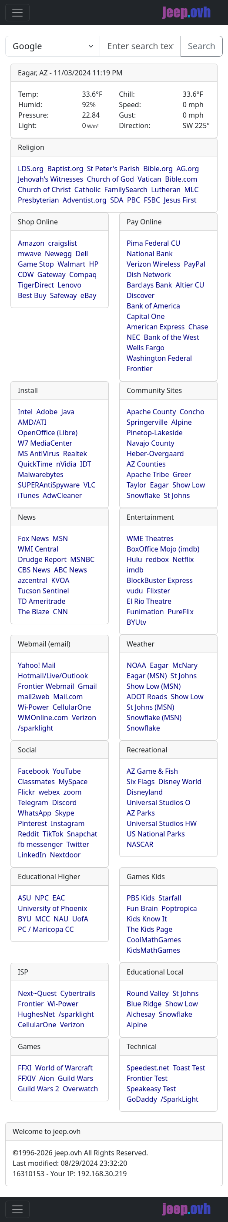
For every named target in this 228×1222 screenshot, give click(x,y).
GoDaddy (142, 1099)
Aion (46, 1078)
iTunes (28, 495)
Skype (64, 813)
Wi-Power (33, 707)
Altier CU (190, 285)
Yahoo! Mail (37, 665)
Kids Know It (147, 919)
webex (49, 792)
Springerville (147, 422)
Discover (140, 295)
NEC (133, 337)
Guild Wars (76, 1078)
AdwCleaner (62, 495)
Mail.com (68, 696)
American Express (156, 327)
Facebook (33, 771)
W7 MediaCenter (45, 443)
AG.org (187, 168)
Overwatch (80, 1088)
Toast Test (189, 1068)
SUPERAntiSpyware (49, 485)
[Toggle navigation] (17, 12)
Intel (25, 411)
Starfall (169, 898)
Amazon (31, 243)
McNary (185, 665)
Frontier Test (147, 1078)
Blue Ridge (144, 1004)
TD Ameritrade (42, 601)
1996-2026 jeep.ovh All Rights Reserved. (80, 1153)
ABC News (70, 570)
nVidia (66, 464)
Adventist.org (85, 200)
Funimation (145, 611)
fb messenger (40, 844)
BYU (24, 919)
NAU (61, 919)
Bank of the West (171, 337)
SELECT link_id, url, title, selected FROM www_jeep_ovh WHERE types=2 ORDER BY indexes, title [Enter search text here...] (52, 46)
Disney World (179, 781)
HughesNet (36, 1014)
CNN (60, 611)
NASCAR (140, 844)
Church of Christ (44, 189)
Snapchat (82, 834)
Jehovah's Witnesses (50, 179)
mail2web (34, 696)
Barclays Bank (149, 285)
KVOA (60, 580)
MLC (191, 189)
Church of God (110, 179)
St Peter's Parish (113, 168)
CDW (26, 274)
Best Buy (32, 295)
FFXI (24, 1068)
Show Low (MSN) (154, 686)
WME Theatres (150, 538)
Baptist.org (65, 168)
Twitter (78, 844)
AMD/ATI (32, 422)
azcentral (32, 580)
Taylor (136, 485)
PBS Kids (141, 898)
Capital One (146, 316)
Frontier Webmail (46, 686)
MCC (42, 919)
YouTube (67, 771)
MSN (60, 538)
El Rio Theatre (149, 601)
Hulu (134, 559)
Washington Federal (159, 358)
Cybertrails (77, 993)
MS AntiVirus (38, 453)
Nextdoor (65, 855)
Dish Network (149, 274)
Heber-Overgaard (155, 453)
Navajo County (150, 443)
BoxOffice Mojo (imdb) (163, 549)
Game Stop (36, 264)
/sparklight (35, 728)
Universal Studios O (159, 802)
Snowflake (143, 495)
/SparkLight (179, 1099)
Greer (182, 474)
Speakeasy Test (151, 1088)
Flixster (158, 591)
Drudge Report (42, 559)
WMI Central (38, 549)
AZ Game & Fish (152, 771)
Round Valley (148, 993)
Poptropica (179, 908)
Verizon (84, 717)
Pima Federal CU (153, 243)
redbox (157, 559)
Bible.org (158, 168)
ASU (24, 898)
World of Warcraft (64, 1068)
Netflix (183, 559)
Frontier (140, 368)
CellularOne (72, 707)
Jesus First (180, 200)
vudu (135, 591)
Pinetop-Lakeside (155, 432)
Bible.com (181, 179)
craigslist (62, 243)
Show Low (188, 485)
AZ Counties (146, 464)
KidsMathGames (153, 950)
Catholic (87, 189)
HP (94, 264)
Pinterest (32, 823)
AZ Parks (141, 813)
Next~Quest (37, 993)
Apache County (151, 411)
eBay (88, 295)
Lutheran (166, 189)
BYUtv (136, 622)
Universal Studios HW (162, 823)
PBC (133, 200)
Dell (82, 253)
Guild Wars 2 (38, 1088)
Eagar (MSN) (147, 675)
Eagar (159, 485)
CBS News (34, 570)
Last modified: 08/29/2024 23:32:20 (70, 1163)
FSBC (152, 200)
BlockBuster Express (160, 580)
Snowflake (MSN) (154, 717)
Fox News (33, 538)
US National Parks (156, 834)
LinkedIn (32, 855)
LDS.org (31, 168)
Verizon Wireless (153, 264)
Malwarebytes (41, 474)
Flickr (26, 792)
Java (67, 411)
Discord (64, 802)
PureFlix (181, 611)
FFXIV (27, 1078)
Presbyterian (38, 200)
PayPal (194, 264)
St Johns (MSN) (150, 707)
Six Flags (140, 781)
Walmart (71, 264)
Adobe (47, 411)
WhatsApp (34, 813)
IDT (85, 464)
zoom (73, 792)
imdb (135, 570)
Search (201, 46)
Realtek (75, 453)
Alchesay (141, 1014)
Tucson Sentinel (43, 591)
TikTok (53, 834)
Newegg (58, 253)
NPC (42, 898)
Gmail (87, 686)
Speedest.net (148, 1068)
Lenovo (69, 285)
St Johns (177, 495)
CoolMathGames (154, 939)
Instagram (68, 823)
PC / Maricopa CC (46, 929)
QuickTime (35, 464)
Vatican (149, 179)
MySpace (72, 781)
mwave (29, 253)
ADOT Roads (147, 696)
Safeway (63, 295)
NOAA (136, 665)
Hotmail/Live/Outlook (53, 675)
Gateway (51, 274)
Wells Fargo (145, 347)
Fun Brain (142, 908)
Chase (198, 327)
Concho (192, 411)
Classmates (36, 781)
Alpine (181, 422)
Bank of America (153, 306)
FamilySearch (126, 189)
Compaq (83, 274)
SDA (116, 200)
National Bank (150, 253)
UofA (80, 919)
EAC (58, 898)
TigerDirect (36, 285)
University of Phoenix (52, 908)
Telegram (33, 802)
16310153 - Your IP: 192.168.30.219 (70, 1173)
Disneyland (145, 792)
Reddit (28, 834)
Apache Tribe (148, 474)
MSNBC (82, 559)
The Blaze (33, 611)
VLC (90, 485)
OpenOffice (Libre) (47, 432)
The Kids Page (149, 929)
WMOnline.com (43, 717)
